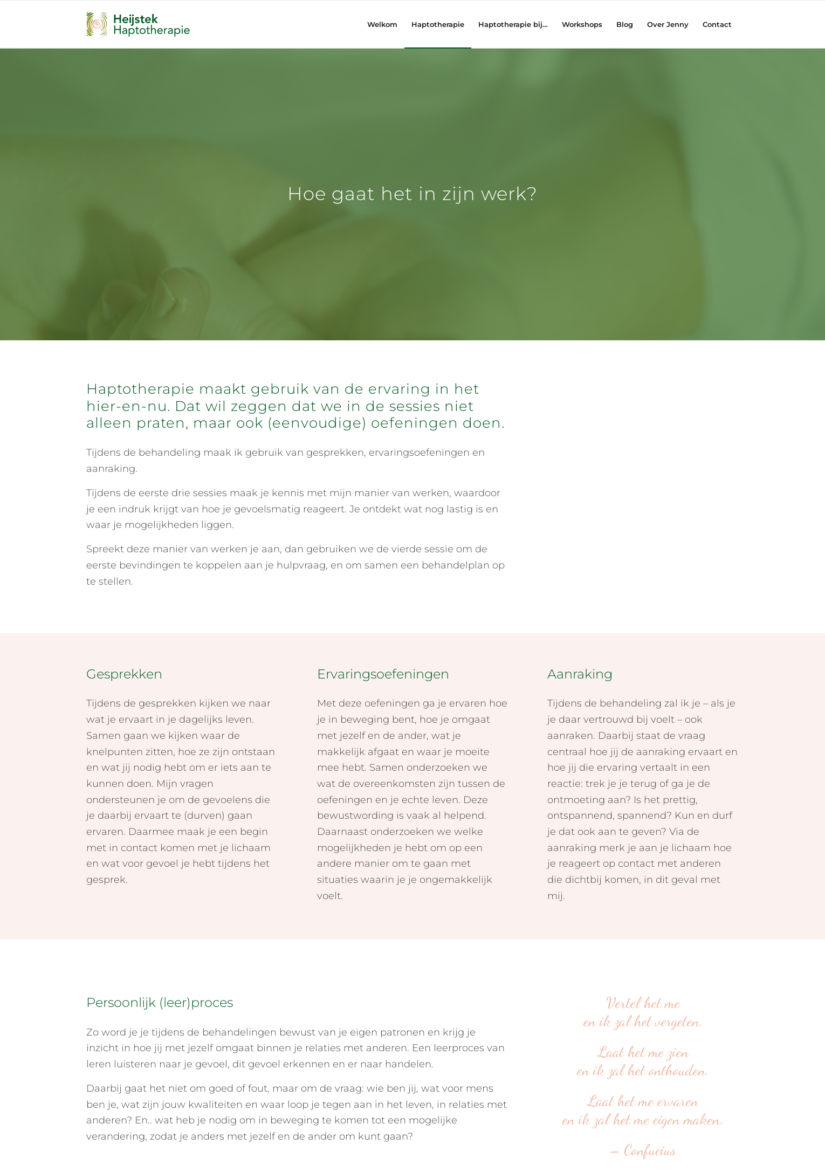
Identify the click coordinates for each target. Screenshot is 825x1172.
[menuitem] (382, 24)
